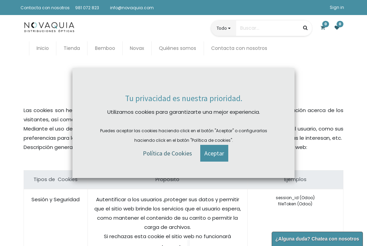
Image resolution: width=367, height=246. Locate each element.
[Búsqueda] (305, 27)
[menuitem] (43, 48)
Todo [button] (222, 28)
